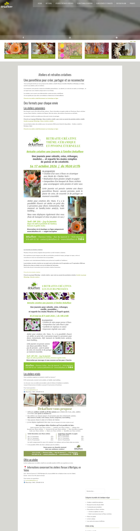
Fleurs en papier (98, 97)
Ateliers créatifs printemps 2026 (127, 57)
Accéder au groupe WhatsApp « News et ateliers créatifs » (39, 121)
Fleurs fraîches (99, 119)
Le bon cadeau (98, 99)
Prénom (95, 129)
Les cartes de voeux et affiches (103, 102)
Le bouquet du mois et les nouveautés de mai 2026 (97, 56)
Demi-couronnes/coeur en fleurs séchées (107, 95)
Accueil (40, 3)
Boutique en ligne (121, 3)
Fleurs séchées (99, 121)
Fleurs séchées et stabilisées (104, 3)
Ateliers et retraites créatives (64, 3)
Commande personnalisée (101, 88)
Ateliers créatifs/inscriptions (102, 83)
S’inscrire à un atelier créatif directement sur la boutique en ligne (41, 98)
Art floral (49, 3)
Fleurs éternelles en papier (84, 3)
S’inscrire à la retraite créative (32, 272)
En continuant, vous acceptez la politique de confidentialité (106, 148)
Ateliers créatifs (99, 111)
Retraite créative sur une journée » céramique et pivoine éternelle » (16, 56)
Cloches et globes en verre (103, 92)
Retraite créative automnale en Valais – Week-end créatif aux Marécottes (43, 56)
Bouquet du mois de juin (76, 57)
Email (94, 141)
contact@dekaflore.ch (31, 390)
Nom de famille (97, 135)
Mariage (97, 124)
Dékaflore (97, 114)
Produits (132, 3)
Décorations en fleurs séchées (103, 90)
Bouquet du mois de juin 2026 (102, 85)
